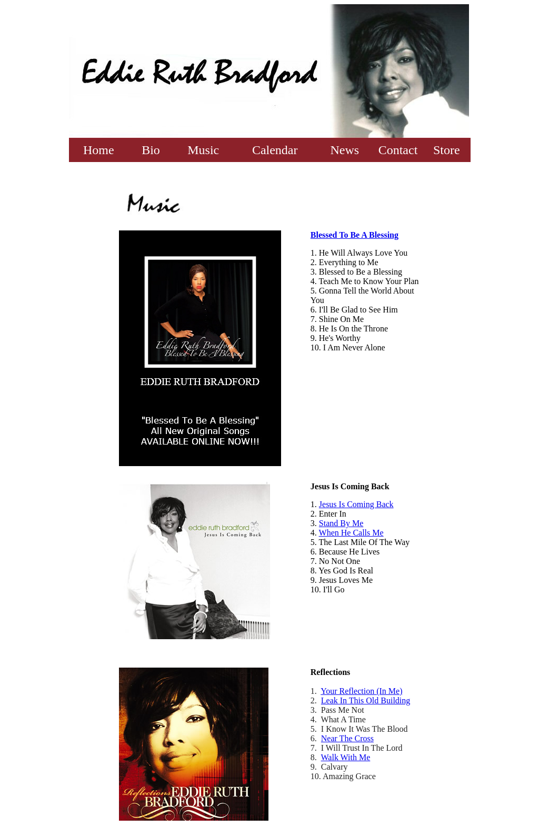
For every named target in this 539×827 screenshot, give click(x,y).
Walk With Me (346, 757)
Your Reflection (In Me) (361, 691)
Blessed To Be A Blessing (354, 234)
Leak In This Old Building (365, 700)
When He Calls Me (351, 532)
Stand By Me (341, 523)
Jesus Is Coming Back (356, 504)
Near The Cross (347, 738)
